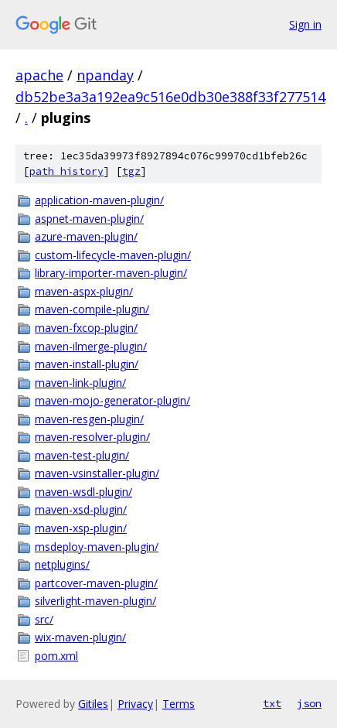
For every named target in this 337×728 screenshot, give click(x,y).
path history (66, 171)
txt (272, 703)
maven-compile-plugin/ (92, 309)
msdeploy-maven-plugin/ (96, 546)
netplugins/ (62, 564)
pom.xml (56, 655)
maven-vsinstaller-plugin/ (97, 473)
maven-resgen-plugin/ (89, 419)
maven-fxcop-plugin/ (86, 327)
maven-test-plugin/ (82, 455)
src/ (44, 619)
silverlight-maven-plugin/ (95, 600)
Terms (178, 703)
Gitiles (93, 703)
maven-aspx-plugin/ (84, 291)
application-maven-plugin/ (99, 200)
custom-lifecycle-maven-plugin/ (113, 255)
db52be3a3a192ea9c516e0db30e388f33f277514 (170, 96)
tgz (131, 171)
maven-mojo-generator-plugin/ (112, 400)
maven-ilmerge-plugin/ (91, 346)
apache (39, 75)
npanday (105, 75)
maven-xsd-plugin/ (81, 509)
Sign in (305, 24)
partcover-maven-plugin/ (96, 583)
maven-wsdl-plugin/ (83, 491)
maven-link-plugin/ (80, 382)
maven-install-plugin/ (86, 364)
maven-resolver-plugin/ (92, 436)
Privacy (135, 703)
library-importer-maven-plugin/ (111, 272)
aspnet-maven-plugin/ (89, 218)
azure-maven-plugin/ (86, 236)
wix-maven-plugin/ (80, 637)
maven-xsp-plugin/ (81, 528)
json (309, 703)
